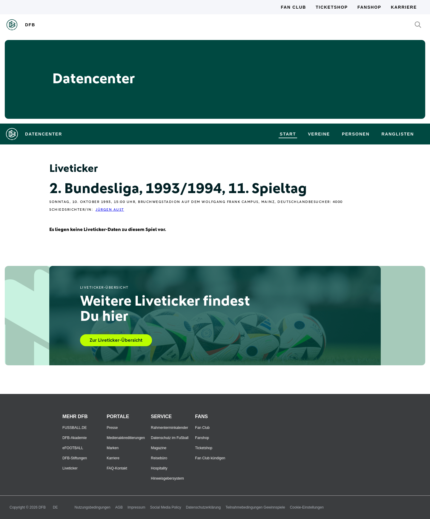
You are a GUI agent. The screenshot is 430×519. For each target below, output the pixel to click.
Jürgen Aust (110, 210)
